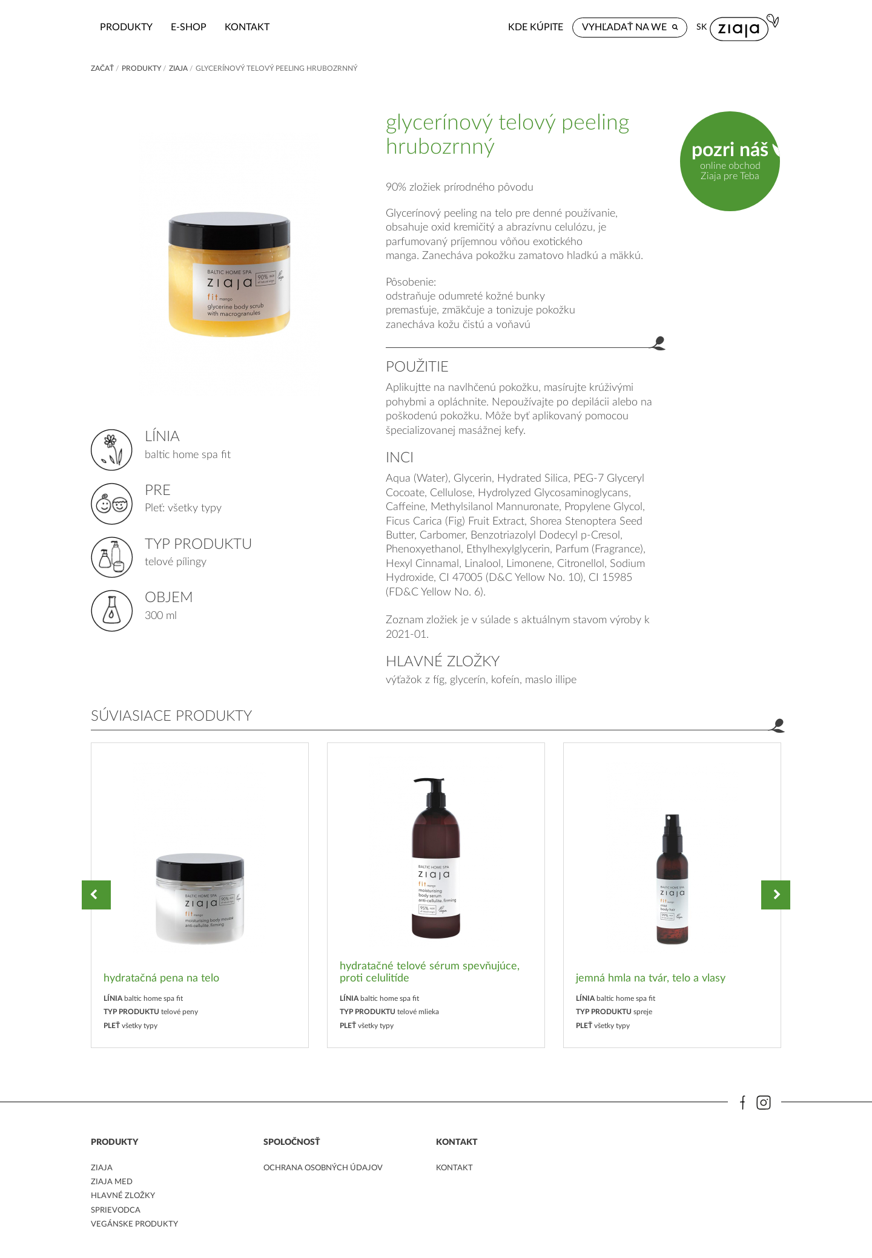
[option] (200, 894)
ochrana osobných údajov (327, 1169)
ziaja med (112, 1183)
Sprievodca (117, 1211)
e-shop (266, 27)
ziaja (102, 1169)
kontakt (324, 27)
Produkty (203, 27)
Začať (102, 68)
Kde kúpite (606, 27)
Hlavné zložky (124, 1197)
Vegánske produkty (136, 1225)
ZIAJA (178, 68)
